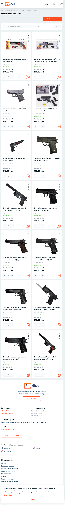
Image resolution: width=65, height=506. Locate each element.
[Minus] (4, 77)
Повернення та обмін (8, 471)
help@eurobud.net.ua (8, 429)
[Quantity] (8, 77)
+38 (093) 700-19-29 (7, 413)
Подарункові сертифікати (9, 481)
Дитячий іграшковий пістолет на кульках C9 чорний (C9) (14, 358)
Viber (36, 448)
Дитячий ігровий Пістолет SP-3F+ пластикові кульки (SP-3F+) (45, 358)
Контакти (4, 476)
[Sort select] (21, 26)
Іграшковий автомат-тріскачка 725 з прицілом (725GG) (15, 60)
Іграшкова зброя (19, 10)
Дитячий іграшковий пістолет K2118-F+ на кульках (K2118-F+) (16, 209)
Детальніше (8, 495)
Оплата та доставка (7, 466)
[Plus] (12, 77)
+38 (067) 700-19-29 (7, 411)
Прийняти (32, 499)
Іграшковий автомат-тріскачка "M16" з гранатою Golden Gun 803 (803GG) (47, 60)
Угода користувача (7, 474)
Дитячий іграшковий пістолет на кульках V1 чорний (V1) (45, 209)
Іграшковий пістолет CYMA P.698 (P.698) (14, 110)
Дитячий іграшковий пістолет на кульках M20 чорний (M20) (45, 259)
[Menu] (2, 4)
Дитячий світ (8, 10)
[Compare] (28, 41)
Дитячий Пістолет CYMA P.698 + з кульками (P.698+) (45, 110)
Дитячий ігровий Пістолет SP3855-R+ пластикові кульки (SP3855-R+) (47, 308)
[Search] (58, 4)
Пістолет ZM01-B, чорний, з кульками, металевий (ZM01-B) (47, 159)
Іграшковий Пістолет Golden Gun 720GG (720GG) (14, 159)
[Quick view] (28, 35)
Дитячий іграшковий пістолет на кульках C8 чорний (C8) (14, 259)
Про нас (3, 463)
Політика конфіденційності (10, 468)
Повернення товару (7, 479)
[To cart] (28, 77)
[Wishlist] (28, 38)
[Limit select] (57, 26)
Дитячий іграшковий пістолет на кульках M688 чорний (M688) (14, 308)
